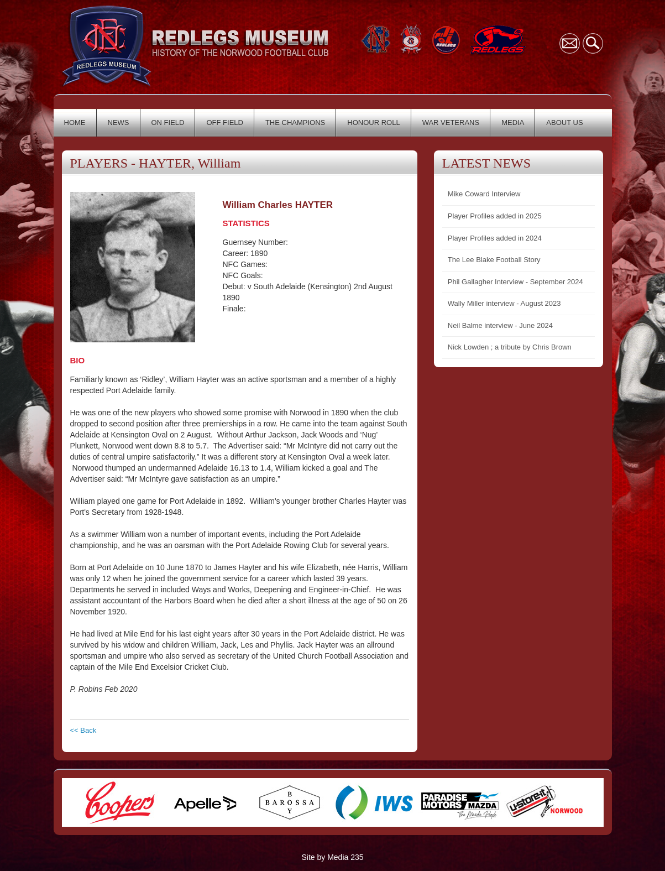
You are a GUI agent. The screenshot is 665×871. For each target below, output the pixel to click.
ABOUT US (564, 122)
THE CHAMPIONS (295, 122)
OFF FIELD (224, 122)
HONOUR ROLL (373, 122)
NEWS (118, 122)
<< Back (83, 730)
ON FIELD (168, 122)
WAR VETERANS (451, 122)
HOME (75, 122)
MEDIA (512, 122)
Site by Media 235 (332, 857)
